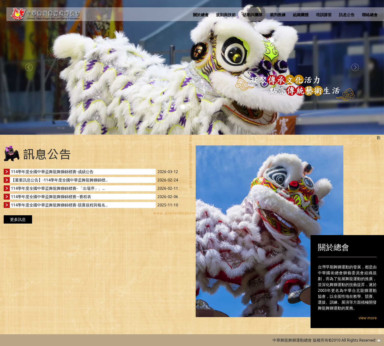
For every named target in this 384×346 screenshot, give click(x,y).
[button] (29, 67)
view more (368, 318)
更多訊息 (18, 219)
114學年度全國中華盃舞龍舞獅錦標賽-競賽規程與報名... (59, 205)
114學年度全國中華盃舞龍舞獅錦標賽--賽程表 (51, 196)
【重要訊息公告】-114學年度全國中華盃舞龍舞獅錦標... (59, 180)
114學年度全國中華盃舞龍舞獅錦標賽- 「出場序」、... (58, 188)
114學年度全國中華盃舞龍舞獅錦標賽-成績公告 (52, 171)
